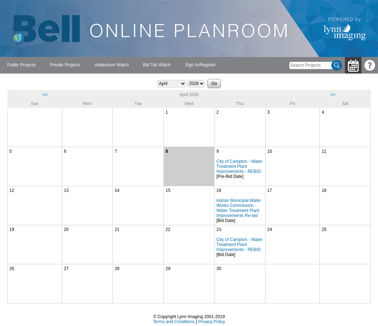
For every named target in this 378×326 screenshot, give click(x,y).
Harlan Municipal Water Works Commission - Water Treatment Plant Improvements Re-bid (238, 208)
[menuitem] (21, 65)
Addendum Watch (111, 64)
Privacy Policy (211, 321)
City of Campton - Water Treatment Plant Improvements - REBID (239, 166)
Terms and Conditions (174, 321)
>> (332, 94)
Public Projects (21, 64)
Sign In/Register (200, 64)
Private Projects (65, 64)
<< (45, 94)
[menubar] (111, 65)
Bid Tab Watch (157, 64)
